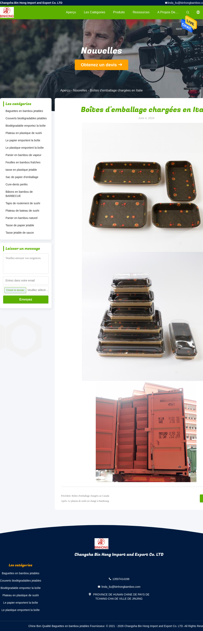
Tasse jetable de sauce (20, 232)
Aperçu (71, 12)
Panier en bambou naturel (21, 218)
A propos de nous (170, 12)
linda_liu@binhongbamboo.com (121, 586)
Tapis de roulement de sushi (23, 203)
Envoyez (25, 299)
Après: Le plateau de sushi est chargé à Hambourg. (85, 501)
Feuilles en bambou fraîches (23, 162)
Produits (119, 12)
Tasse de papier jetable (20, 225)
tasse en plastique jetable (21, 169)
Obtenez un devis (99, 64)
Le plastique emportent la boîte (25, 147)
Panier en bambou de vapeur (23, 155)
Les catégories (94, 12)
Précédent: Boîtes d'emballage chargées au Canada (85, 495)
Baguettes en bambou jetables (24, 111)
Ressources (141, 12)
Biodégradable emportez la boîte (26, 125)
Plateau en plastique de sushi (24, 133)
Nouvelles (80, 90)
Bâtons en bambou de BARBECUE (19, 193)
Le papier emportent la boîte (23, 140)
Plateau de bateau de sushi (22, 210)
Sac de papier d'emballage (22, 177)
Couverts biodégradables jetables (26, 118)
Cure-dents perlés (17, 184)
